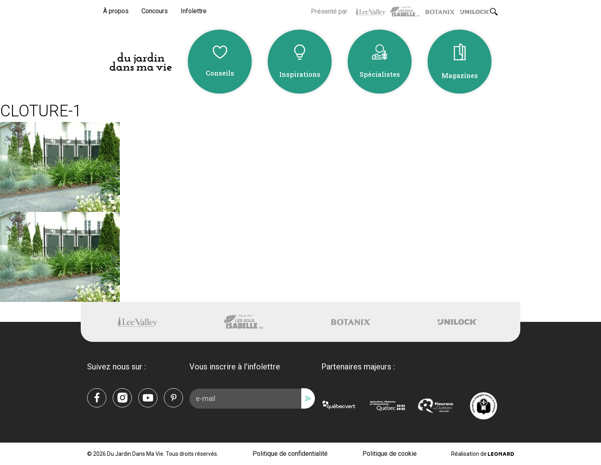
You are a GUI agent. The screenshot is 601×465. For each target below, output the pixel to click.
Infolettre (194, 11)
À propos (116, 11)
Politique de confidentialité (290, 453)
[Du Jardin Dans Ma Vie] (140, 62)
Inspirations (299, 74)
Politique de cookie (389, 453)
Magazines (460, 75)
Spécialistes (380, 74)
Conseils (220, 73)
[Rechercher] (494, 12)
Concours (154, 11)
